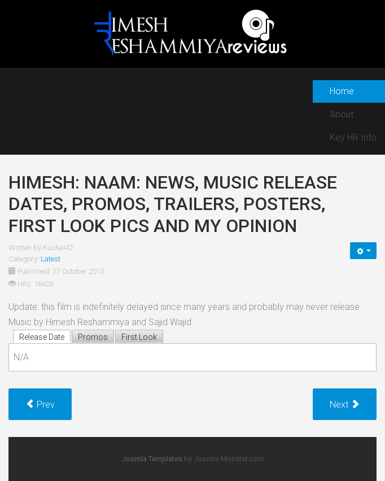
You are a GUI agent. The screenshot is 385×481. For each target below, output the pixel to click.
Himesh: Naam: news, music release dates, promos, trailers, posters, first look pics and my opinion (172, 204)
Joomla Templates (152, 458)
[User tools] (363, 250)
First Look (139, 337)
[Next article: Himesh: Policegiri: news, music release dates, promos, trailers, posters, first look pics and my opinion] (345, 404)
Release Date (41, 337)
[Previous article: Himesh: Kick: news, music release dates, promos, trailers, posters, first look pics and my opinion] (40, 404)
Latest (50, 259)
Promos (93, 337)
